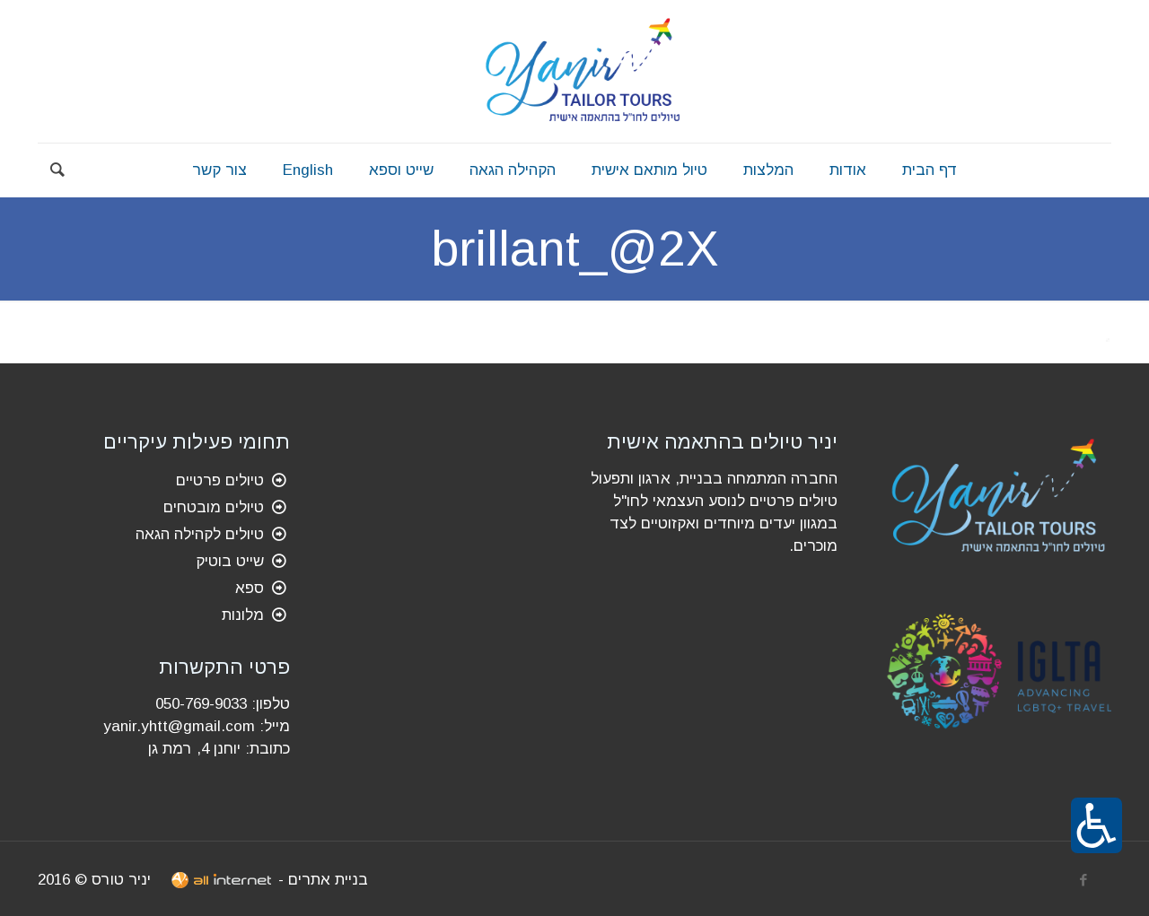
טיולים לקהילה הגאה (200, 534)
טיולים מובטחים (213, 507)
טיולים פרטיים (220, 480)
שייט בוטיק (230, 561)
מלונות (243, 615)
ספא (249, 588)
